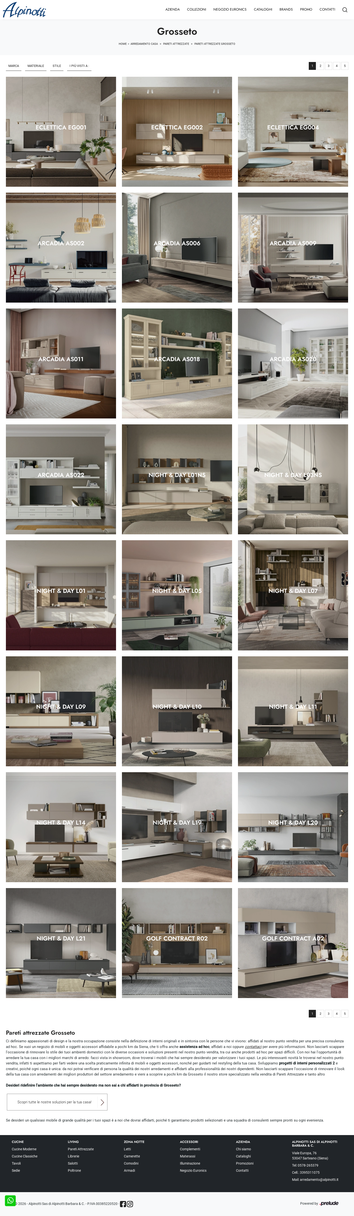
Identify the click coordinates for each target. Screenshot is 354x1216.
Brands (286, 9)
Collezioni (196, 9)
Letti (127, 1149)
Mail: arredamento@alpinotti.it (315, 1180)
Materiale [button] (36, 66)
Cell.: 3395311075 (306, 1172)
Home (123, 44)
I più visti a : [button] (79, 66)
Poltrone (74, 1170)
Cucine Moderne (24, 1149)
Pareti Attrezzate (176, 44)
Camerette (132, 1156)
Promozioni (244, 1163)
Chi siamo (243, 1149)
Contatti (327, 9)
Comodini (131, 1163)
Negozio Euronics (230, 9)
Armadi (129, 1170)
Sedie (16, 1170)
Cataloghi (263, 9)
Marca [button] (13, 66)
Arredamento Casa (144, 44)
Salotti (73, 1163)
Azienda (172, 9)
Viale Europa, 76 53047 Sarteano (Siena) (310, 1155)
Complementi (190, 1149)
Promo (306, 9)
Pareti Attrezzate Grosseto (214, 44)
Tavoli (16, 1163)
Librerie (73, 1156)
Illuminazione (190, 1163)
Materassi (187, 1156)
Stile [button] (57, 66)
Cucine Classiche (24, 1156)
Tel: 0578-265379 (305, 1165)
